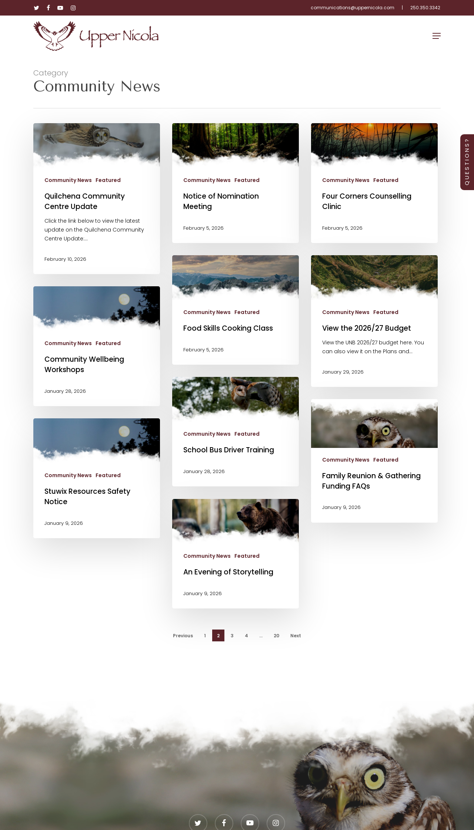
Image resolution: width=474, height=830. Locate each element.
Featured (108, 180)
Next (295, 635)
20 (276, 635)
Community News (68, 180)
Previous (183, 635)
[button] (437, 36)
